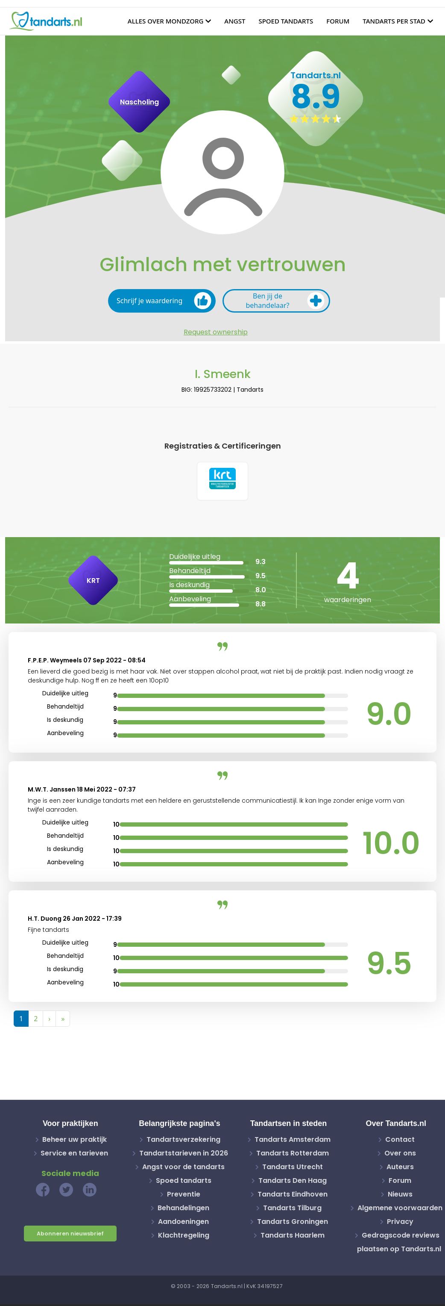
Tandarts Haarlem (293, 1237)
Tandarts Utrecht (292, 1168)
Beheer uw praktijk (74, 1141)
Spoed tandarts (285, 21)
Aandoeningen (183, 1223)
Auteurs (400, 1168)
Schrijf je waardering (164, 300)
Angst (234, 21)
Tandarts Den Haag (292, 1182)
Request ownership (216, 332)
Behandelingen (183, 1209)
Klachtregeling (183, 1237)
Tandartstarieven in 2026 (183, 1155)
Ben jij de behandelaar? (285, 300)
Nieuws (400, 1196)
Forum (337, 21)
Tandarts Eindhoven (293, 1196)
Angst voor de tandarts (183, 1168)
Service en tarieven (74, 1155)
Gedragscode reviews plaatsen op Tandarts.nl (399, 1244)
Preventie (183, 1196)
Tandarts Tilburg (292, 1209)
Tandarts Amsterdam (293, 1141)
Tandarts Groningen (292, 1223)
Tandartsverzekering (183, 1141)
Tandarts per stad (394, 21)
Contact (400, 1141)
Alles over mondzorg (166, 21)
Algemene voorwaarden (399, 1209)
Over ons (400, 1155)
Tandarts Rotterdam (292, 1155)
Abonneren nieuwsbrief (70, 1235)
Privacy (400, 1223)
